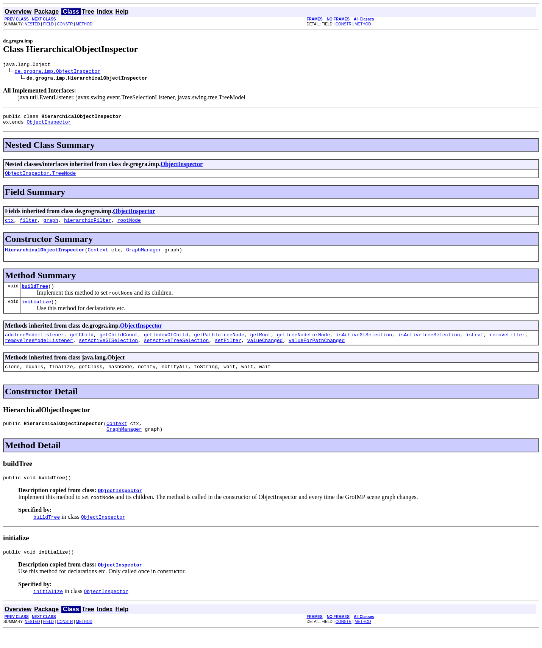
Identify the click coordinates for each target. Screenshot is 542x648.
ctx (9, 225)
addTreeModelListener (34, 344)
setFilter (228, 351)
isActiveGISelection (364, 344)
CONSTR (65, 24)
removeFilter (507, 344)
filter (28, 225)
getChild (82, 344)
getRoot (260, 344)
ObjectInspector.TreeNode (40, 177)
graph (50, 225)
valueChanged (265, 351)
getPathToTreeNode (219, 344)
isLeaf (475, 344)
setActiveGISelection (108, 351)
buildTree (35, 293)
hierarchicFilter (87, 225)
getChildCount (119, 344)
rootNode (129, 225)
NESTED (32, 24)
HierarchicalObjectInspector (45, 256)
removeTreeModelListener (39, 351)
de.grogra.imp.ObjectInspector (57, 72)
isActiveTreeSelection (429, 344)
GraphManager (144, 256)
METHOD (84, 24)
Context (97, 256)
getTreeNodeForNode (303, 344)
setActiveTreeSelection (176, 351)
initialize (36, 310)
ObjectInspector (49, 125)
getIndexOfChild (166, 344)
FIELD (48, 24)
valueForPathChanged (317, 351)
